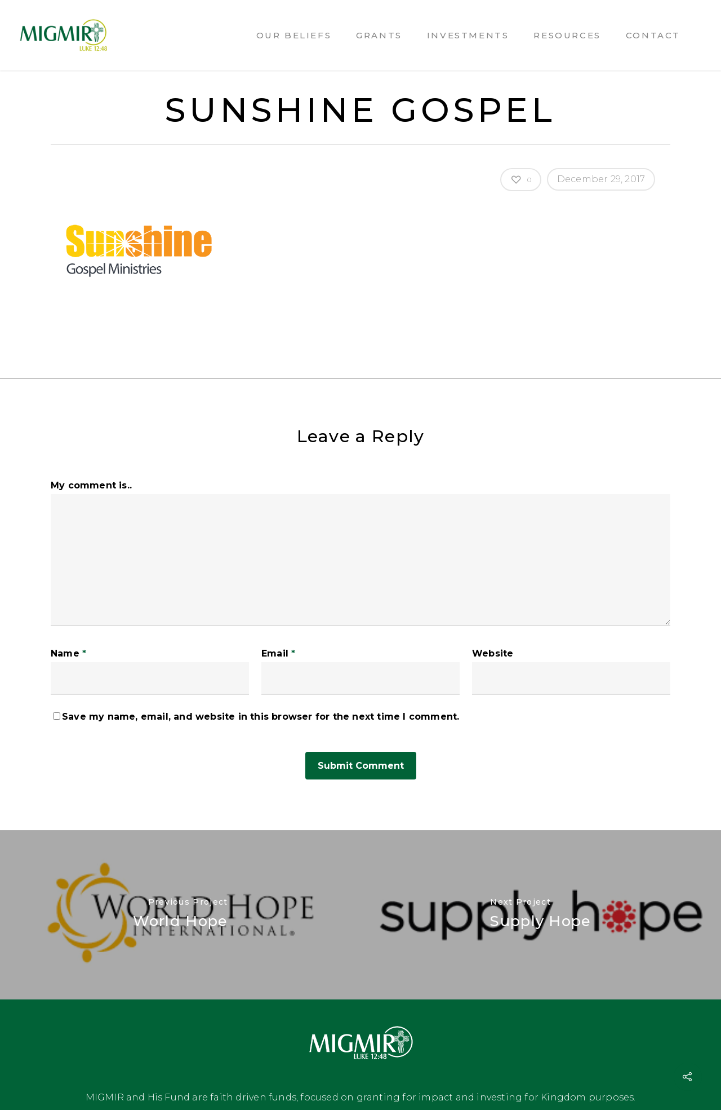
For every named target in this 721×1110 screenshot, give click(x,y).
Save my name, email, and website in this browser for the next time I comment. (260, 716)
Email (278, 653)
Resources (566, 35)
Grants (379, 35)
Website (492, 653)
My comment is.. (91, 485)
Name (68, 653)
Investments (468, 35)
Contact (653, 35)
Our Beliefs (294, 35)
